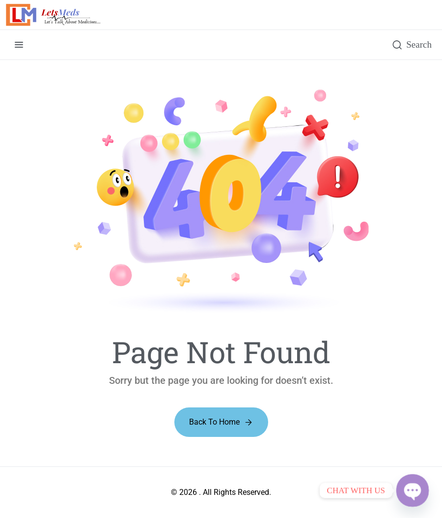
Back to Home (214, 422)
